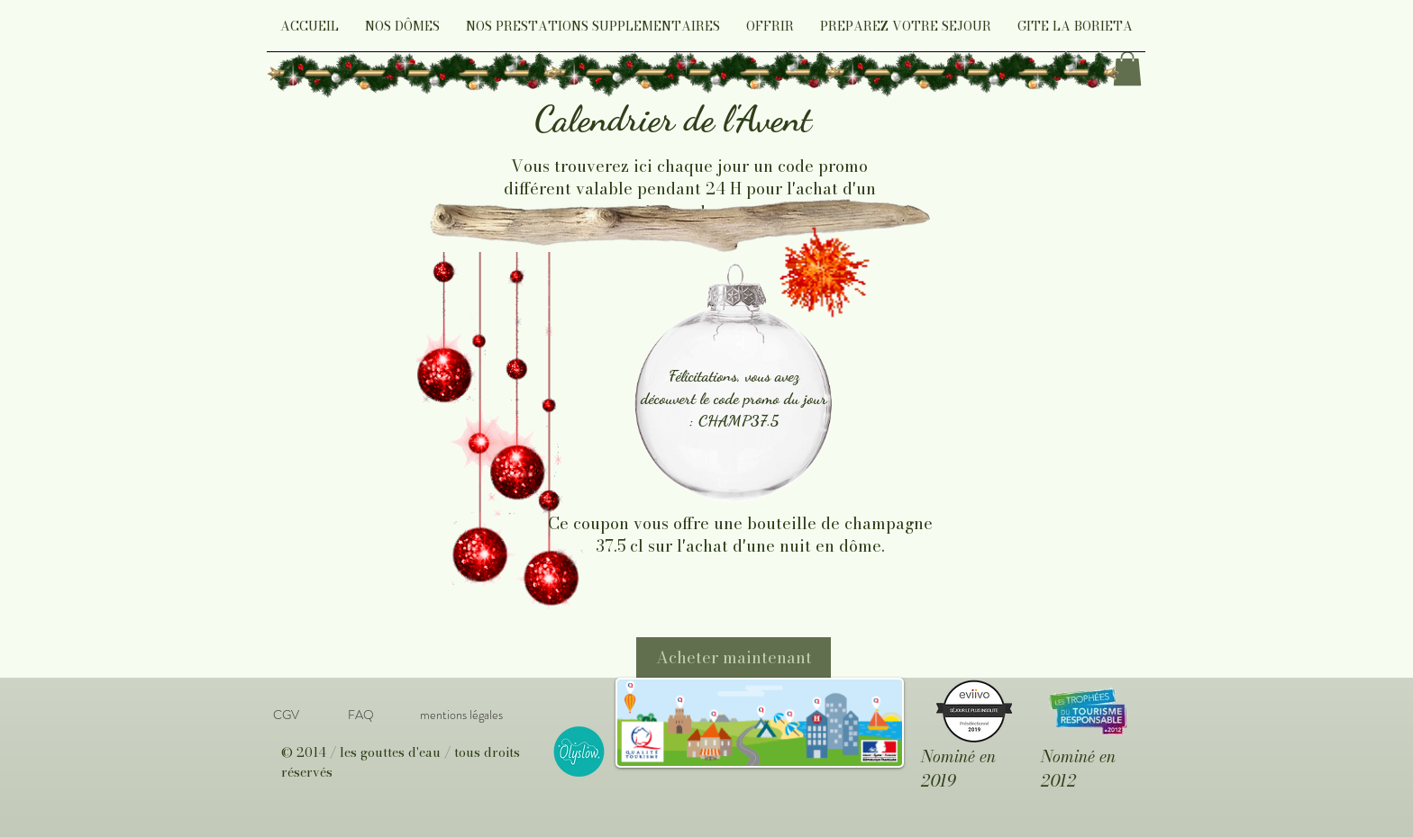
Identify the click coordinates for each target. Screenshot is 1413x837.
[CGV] (285, 715)
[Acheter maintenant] (733, 657)
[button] (401, 32)
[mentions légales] (461, 715)
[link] (1127, 68)
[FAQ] (360, 715)
